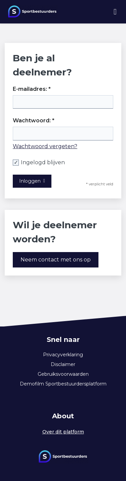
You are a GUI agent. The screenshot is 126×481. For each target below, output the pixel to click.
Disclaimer (63, 364)
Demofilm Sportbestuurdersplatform (63, 384)
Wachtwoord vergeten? (45, 146)
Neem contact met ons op (55, 259)
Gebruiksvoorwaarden (63, 374)
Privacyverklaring (63, 355)
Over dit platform (63, 432)
